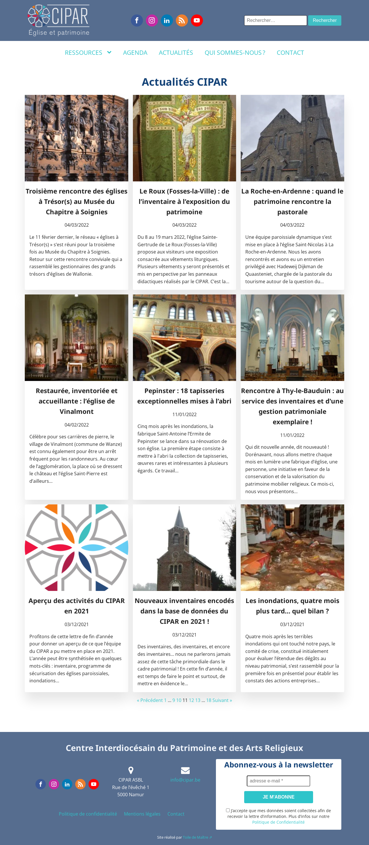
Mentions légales (142, 814)
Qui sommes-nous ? (235, 52)
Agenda (135, 52)
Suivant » (222, 700)
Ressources (83, 52)
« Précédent (150, 700)
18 (208, 700)
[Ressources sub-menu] (110, 52)
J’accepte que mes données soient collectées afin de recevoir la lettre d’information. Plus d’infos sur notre (278, 816)
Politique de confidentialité (88, 814)
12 (191, 700)
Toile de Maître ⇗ (197, 837)
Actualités (176, 52)
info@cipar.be (185, 780)
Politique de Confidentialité (278, 822)
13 (197, 700)
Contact (290, 52)
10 (178, 700)
